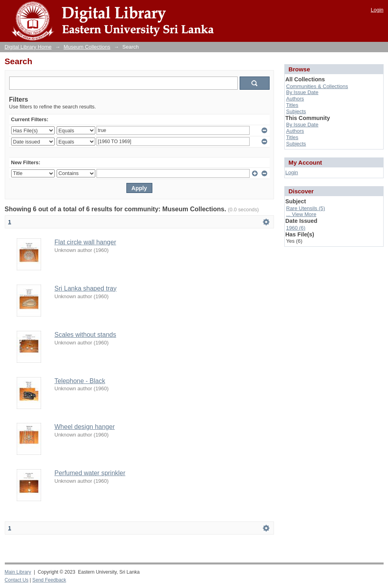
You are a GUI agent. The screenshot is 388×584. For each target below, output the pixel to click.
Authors (295, 99)
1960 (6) (295, 228)
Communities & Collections (317, 86)
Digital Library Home (28, 47)
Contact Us (17, 580)
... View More (301, 214)
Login (377, 10)
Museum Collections (87, 47)
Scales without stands (85, 334)
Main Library (18, 572)
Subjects (296, 111)
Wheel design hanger (85, 426)
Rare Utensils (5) (305, 208)
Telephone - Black (80, 381)
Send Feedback (49, 580)
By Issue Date (302, 92)
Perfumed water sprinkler (90, 473)
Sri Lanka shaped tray (86, 288)
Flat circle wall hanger (85, 242)
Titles (292, 105)
